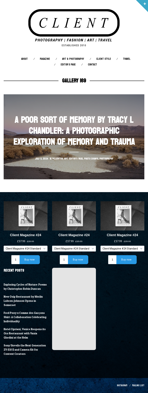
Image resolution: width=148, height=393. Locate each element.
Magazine (45, 58)
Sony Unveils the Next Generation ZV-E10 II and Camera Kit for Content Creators (25, 350)
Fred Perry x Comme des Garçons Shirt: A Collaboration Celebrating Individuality (25, 317)
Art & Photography (73, 58)
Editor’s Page (68, 64)
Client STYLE (103, 58)
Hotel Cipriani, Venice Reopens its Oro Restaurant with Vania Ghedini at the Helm (25, 333)
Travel (126, 58)
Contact (92, 64)
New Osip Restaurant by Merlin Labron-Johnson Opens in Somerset (23, 301)
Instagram (122, 385)
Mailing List (138, 385)
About (24, 58)
